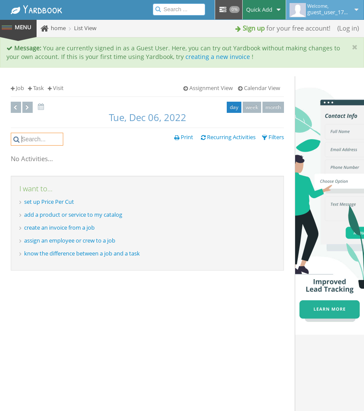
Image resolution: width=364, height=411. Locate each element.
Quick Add (264, 9)
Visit (56, 88)
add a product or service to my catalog (73, 214)
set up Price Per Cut (49, 202)
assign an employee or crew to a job (69, 240)
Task (36, 88)
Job (17, 88)
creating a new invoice (217, 57)
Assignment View (208, 88)
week (252, 107)
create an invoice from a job (59, 227)
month (273, 107)
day (234, 107)
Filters (273, 137)
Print (183, 137)
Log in (348, 28)
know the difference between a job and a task (82, 253)
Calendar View (259, 88)
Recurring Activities (228, 137)
